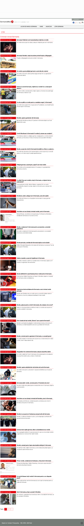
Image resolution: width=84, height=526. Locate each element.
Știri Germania (59, 26)
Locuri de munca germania (29, 26)
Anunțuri (49, 26)
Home (41, 26)
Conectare (76, 19)
